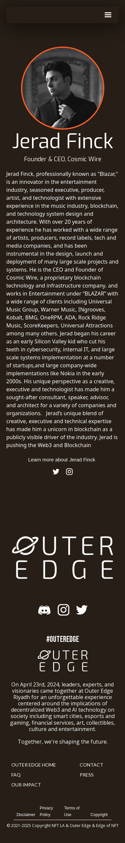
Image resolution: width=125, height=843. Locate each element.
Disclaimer (26, 814)
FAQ (16, 775)
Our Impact (26, 784)
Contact (91, 765)
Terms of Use (72, 811)
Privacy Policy (46, 811)
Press (87, 775)
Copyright (99, 814)
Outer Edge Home (33, 765)
